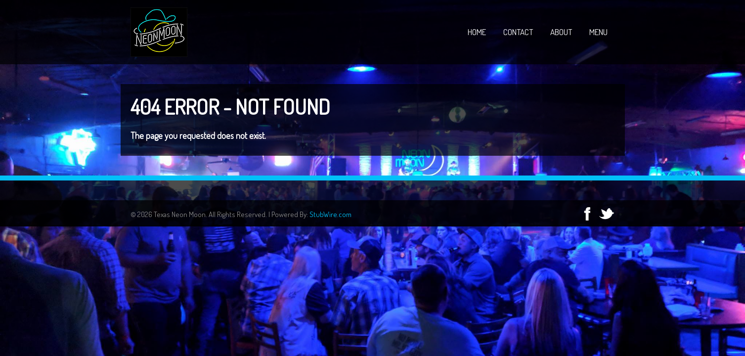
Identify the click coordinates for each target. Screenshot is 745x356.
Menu (598, 32)
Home (477, 32)
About (561, 32)
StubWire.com (330, 214)
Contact (518, 32)
